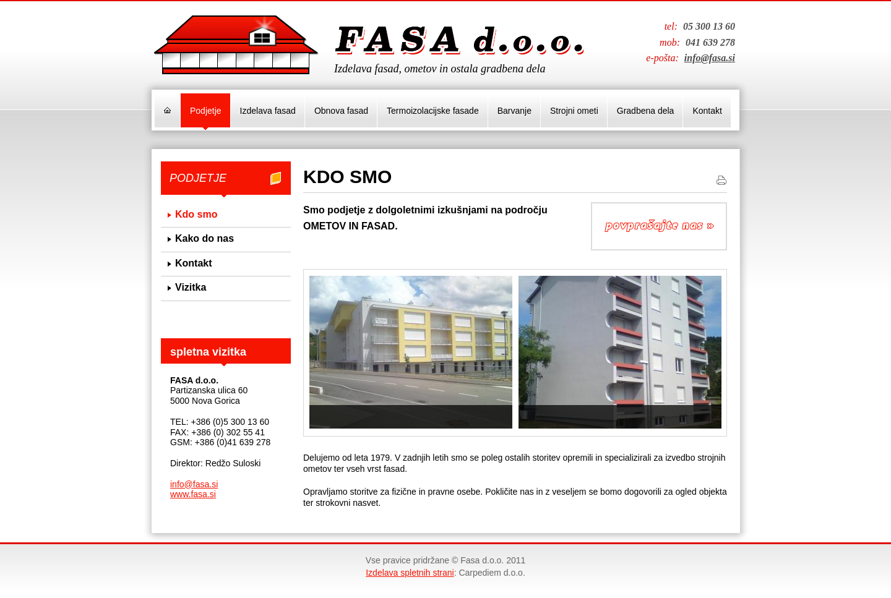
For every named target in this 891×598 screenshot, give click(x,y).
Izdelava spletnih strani (410, 573)
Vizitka (190, 287)
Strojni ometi (574, 111)
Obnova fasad (341, 111)
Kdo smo (196, 214)
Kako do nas (204, 238)
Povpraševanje (659, 226)
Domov (167, 110)
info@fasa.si (709, 58)
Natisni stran (721, 180)
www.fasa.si (193, 494)
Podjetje (206, 111)
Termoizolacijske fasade (433, 111)
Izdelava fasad (268, 111)
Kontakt (706, 111)
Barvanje (514, 111)
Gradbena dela (645, 111)
